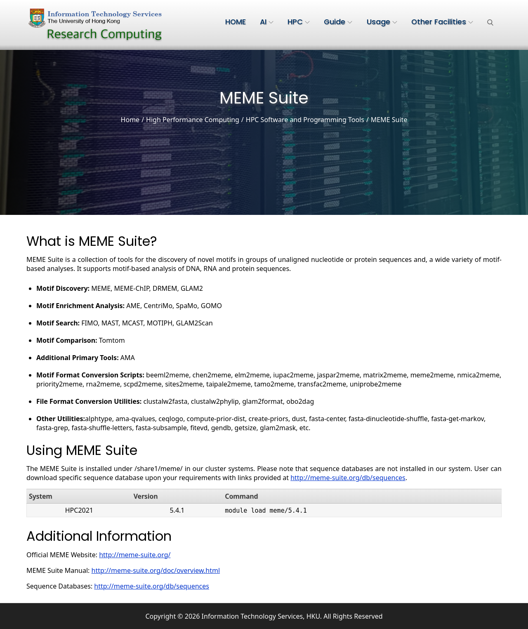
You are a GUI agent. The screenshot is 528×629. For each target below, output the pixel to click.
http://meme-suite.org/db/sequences (347, 477)
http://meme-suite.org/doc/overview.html (156, 570)
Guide (338, 22)
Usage (382, 22)
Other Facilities (442, 22)
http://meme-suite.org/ (134, 554)
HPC (299, 22)
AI (266, 22)
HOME (235, 22)
